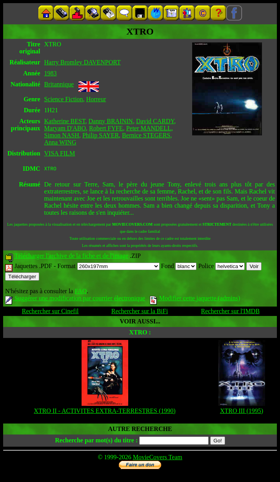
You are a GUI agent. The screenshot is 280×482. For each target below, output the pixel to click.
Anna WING (60, 142)
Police (221, 267)
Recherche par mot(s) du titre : (96, 441)
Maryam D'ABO (65, 128)
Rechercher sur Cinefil (50, 312)
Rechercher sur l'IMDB (230, 312)
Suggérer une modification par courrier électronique (75, 299)
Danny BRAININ (111, 121)
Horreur (96, 99)
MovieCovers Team (157, 458)
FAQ (81, 292)
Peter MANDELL (148, 128)
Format (108, 267)
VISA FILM (59, 153)
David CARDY (155, 121)
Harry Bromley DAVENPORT (82, 62)
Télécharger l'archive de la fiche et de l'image (71, 257)
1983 (50, 73)
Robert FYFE (106, 128)
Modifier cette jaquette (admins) (195, 299)
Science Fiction (63, 99)
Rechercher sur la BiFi (139, 312)
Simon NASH (61, 135)
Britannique (59, 84)
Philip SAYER (100, 135)
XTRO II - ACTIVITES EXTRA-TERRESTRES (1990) (104, 412)
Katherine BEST (64, 121)
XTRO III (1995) (241, 412)
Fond (179, 267)
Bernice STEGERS (146, 135)
